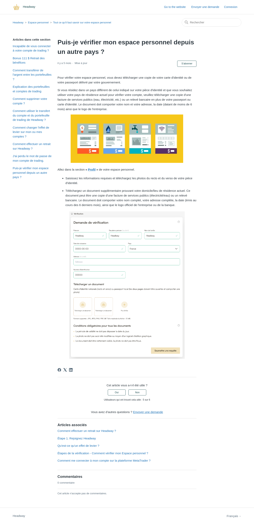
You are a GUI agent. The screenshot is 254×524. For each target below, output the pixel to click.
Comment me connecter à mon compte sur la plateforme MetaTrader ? (104, 460)
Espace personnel (38, 22)
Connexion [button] (230, 7)
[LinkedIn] (71, 370)
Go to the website (175, 7)
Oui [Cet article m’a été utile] (117, 392)
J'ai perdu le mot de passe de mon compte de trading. (32, 158)
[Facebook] (59, 370)
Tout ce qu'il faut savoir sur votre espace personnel (82, 22)
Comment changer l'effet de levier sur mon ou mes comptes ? (31, 132)
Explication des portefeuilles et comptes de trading (31, 89)
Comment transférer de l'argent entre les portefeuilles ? (32, 75)
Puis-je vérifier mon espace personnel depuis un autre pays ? (31, 172)
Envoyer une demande (205, 7)
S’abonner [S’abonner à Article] (186, 63)
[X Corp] (65, 370)
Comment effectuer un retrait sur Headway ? (32, 146)
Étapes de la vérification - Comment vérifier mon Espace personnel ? (103, 453)
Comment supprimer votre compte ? (30, 101)
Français (234, 516)
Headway (18, 22)
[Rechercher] (211, 22)
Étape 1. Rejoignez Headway (77, 438)
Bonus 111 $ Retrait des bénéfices (29, 60)
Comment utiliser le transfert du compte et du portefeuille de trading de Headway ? (31, 115)
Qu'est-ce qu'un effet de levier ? (78, 445)
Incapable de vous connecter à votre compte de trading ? (32, 48)
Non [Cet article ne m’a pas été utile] (137, 392)
